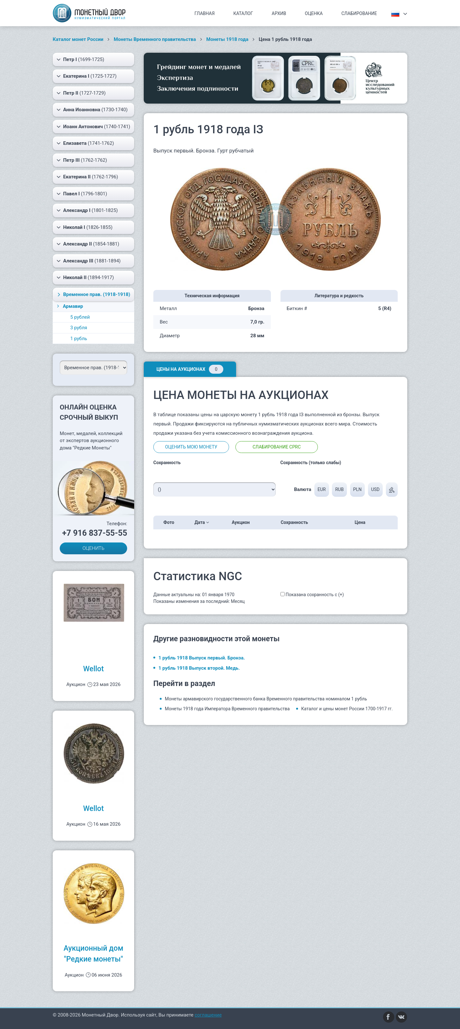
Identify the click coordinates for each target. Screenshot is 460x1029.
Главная (205, 13)
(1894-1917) (85, 277)
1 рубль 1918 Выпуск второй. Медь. (199, 668)
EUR (322, 489)
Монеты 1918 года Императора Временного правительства (227, 708)
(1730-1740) (92, 109)
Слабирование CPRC (277, 446)
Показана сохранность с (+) (315, 594)
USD (375, 489)
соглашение (208, 1015)
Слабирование (359, 13)
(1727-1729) (81, 93)
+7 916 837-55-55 (94, 533)
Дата (202, 522)
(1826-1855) (84, 227)
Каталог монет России (78, 39)
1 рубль (78, 338)
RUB (339, 489)
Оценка (314, 13)
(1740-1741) (93, 126)
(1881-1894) (89, 261)
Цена (362, 522)
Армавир (69, 306)
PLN (357, 489)
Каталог (243, 13)
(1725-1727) (87, 76)
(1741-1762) (85, 143)
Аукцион (243, 522)
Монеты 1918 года (227, 39)
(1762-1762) (82, 160)
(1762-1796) (87, 177)
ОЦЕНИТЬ (93, 548)
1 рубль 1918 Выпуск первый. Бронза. (201, 658)
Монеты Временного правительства (155, 39)
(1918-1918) (93, 294)
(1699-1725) (80, 59)
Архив (279, 13)
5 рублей (80, 317)
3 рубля (78, 328)
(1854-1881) (88, 244)
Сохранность (296, 522)
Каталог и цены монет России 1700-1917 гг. (347, 708)
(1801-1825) (87, 210)
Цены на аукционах (190, 369)
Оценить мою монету (191, 446)
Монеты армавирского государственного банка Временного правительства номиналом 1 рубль (266, 698)
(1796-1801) (82, 194)
